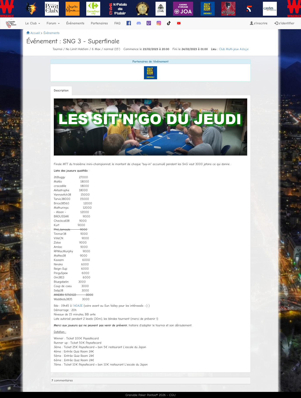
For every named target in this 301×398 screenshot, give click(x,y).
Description (61, 90)
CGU (172, 395)
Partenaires (99, 23)
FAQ (117, 23)
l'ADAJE (78, 306)
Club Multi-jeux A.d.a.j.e (234, 49)
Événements (75, 23)
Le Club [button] (32, 23)
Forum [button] (53, 23)
